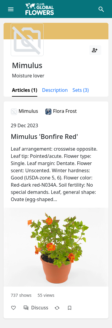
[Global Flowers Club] (41, 9)
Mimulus (24, 111)
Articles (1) (24, 90)
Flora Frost (60, 111)
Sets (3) (81, 90)
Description (55, 90)
